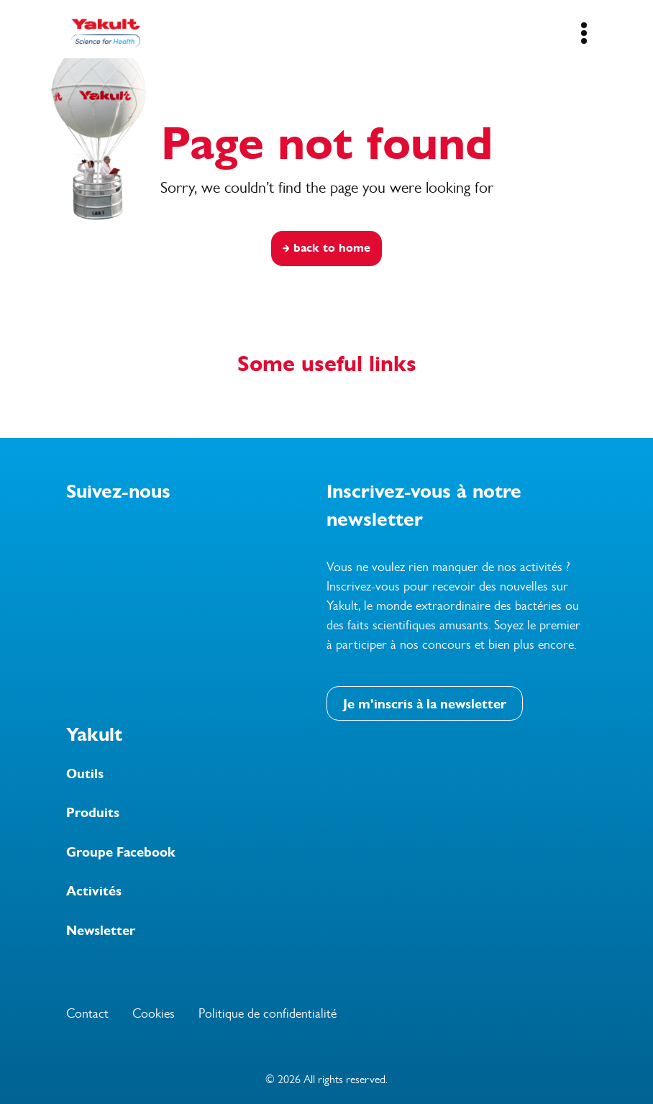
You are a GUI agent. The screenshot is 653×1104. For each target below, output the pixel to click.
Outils (85, 774)
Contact (87, 1013)
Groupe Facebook (120, 852)
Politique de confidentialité (267, 1013)
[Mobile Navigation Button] (583, 33)
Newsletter (100, 931)
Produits (92, 813)
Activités (94, 891)
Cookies (153, 1013)
